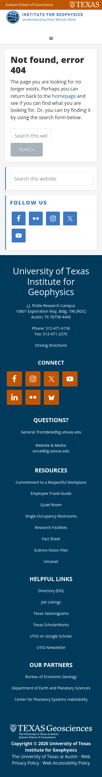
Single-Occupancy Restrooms (51, 516)
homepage (64, 96)
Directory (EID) (51, 590)
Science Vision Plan (51, 550)
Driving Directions (51, 345)
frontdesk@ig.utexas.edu (59, 432)
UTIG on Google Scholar (51, 636)
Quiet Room (50, 504)
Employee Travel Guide (50, 493)
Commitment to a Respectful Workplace (51, 482)
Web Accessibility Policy (66, 763)
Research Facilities (51, 527)
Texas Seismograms (51, 613)
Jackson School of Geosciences (29, 5)
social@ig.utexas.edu (51, 450)
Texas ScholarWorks (51, 624)
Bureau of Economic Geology (51, 676)
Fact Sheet (51, 538)
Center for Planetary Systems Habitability (50, 699)
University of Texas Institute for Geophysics (51, 281)
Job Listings (51, 602)
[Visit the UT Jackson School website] (51, 737)
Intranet (51, 561)
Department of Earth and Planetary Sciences (51, 688)
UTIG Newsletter (51, 647)
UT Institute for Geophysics (46, 20)
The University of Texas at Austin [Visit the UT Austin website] (45, 756)
